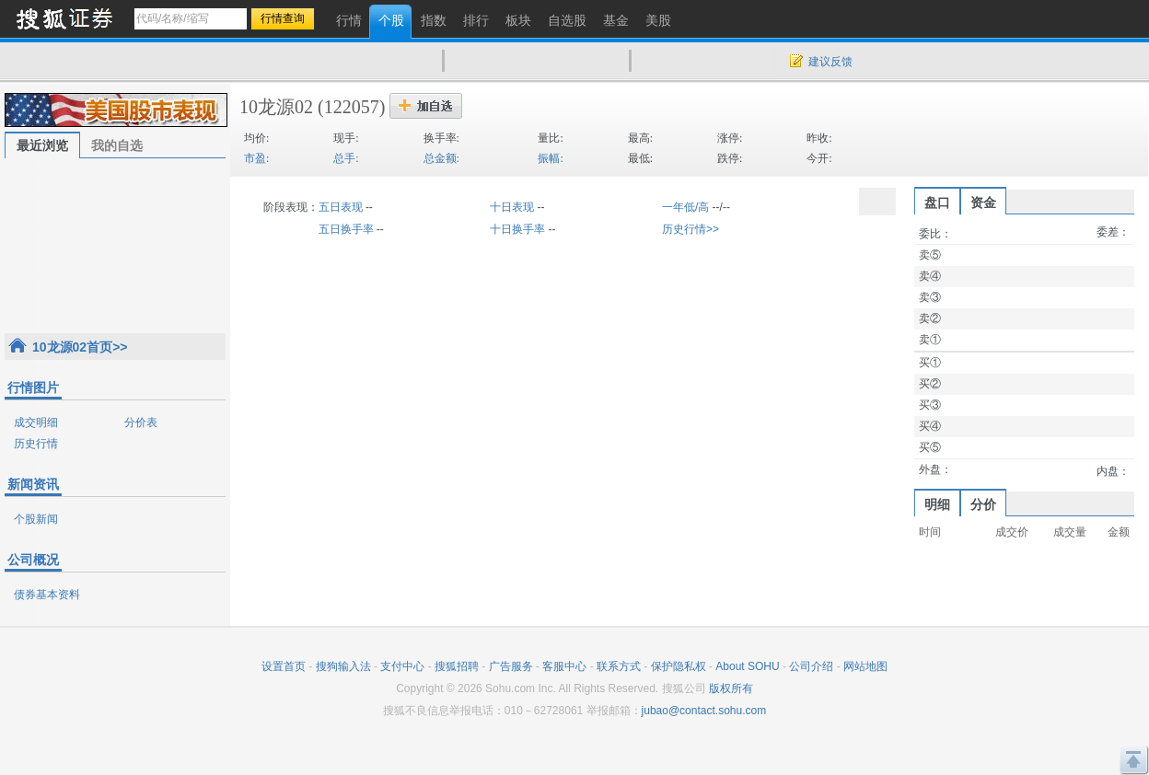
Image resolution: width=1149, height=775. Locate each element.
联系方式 (619, 666)
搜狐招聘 (457, 666)
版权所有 (731, 688)
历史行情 (36, 443)
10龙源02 (276, 107)
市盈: (256, 158)
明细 (937, 504)
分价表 (140, 422)
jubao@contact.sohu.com (704, 710)
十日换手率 (517, 229)
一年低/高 (685, 207)
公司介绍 (811, 666)
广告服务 (511, 666)
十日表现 (512, 207)
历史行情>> (690, 229)
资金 (983, 202)
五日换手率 (346, 229)
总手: (345, 158)
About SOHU (747, 666)
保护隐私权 (678, 666)
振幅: (550, 158)
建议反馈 (830, 61)
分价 (983, 504)
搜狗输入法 (343, 666)
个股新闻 (36, 519)
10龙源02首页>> (80, 347)
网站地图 (865, 666)
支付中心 (402, 666)
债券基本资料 (47, 594)
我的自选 (117, 145)
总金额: (441, 158)
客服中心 (564, 666)
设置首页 (283, 666)
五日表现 (341, 207)
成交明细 (36, 422)
